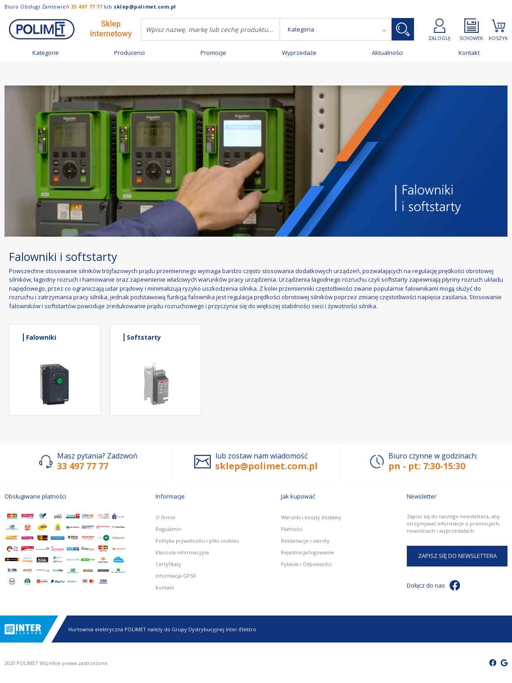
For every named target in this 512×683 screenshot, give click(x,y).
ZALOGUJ (439, 29)
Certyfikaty (168, 564)
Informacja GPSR (176, 575)
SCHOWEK (471, 29)
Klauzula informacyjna (182, 552)
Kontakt (469, 53)
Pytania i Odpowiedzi (306, 564)
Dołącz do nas (433, 585)
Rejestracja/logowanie (307, 552)
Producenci (129, 53)
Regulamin (168, 529)
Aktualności (387, 53)
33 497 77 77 (86, 6)
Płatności (292, 529)
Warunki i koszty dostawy (311, 517)
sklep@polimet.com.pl (145, 6)
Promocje (213, 53)
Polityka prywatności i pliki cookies (197, 540)
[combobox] (210, 29)
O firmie (165, 517)
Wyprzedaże (299, 53)
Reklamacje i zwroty (305, 540)
